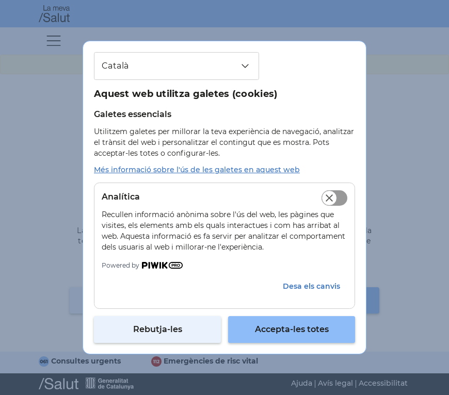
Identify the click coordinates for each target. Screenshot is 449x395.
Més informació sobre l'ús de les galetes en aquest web (197, 169)
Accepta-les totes (292, 329)
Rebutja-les (157, 329)
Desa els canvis (311, 286)
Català (115, 66)
